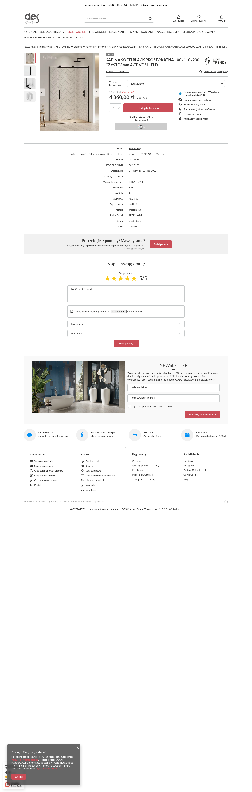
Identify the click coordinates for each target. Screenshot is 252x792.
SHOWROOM (97, 31)
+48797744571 (76, 509)
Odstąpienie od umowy (143, 479)
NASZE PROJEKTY (168, 31)
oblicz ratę (202, 118)
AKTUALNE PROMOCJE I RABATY (121, 4)
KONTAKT (147, 31)
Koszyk (89, 466)
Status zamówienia (43, 461)
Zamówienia (37, 454)
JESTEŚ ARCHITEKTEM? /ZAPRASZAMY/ (48, 37)
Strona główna (44, 46)
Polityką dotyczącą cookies (24, 759)
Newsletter (173, 365)
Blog (79, 37)
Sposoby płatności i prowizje (146, 465)
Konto (85, 454)
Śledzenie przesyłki (43, 466)
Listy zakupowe (198, 20)
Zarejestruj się (92, 461)
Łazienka (78, 46)
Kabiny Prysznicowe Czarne (123, 46)
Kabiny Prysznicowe (96, 46)
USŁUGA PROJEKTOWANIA (198, 31)
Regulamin (137, 470)
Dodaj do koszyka (148, 108)
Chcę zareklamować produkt (48, 470)
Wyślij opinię (126, 343)
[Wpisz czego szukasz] (119, 19)
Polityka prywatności (142, 474)
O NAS (134, 31)
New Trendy (135, 148)
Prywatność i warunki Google (50, 768)
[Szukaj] (150, 19)
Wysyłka (136, 461)
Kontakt (38, 485)
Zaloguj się (178, 20)
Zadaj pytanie (161, 244)
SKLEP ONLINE (77, 31)
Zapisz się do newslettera (202, 414)
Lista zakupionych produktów (100, 475)
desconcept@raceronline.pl (103, 509)
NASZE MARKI (118, 31)
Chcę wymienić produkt (46, 480)
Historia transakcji (94, 480)
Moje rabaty (91, 485)
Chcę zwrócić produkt (45, 475)
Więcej (159, 154)
